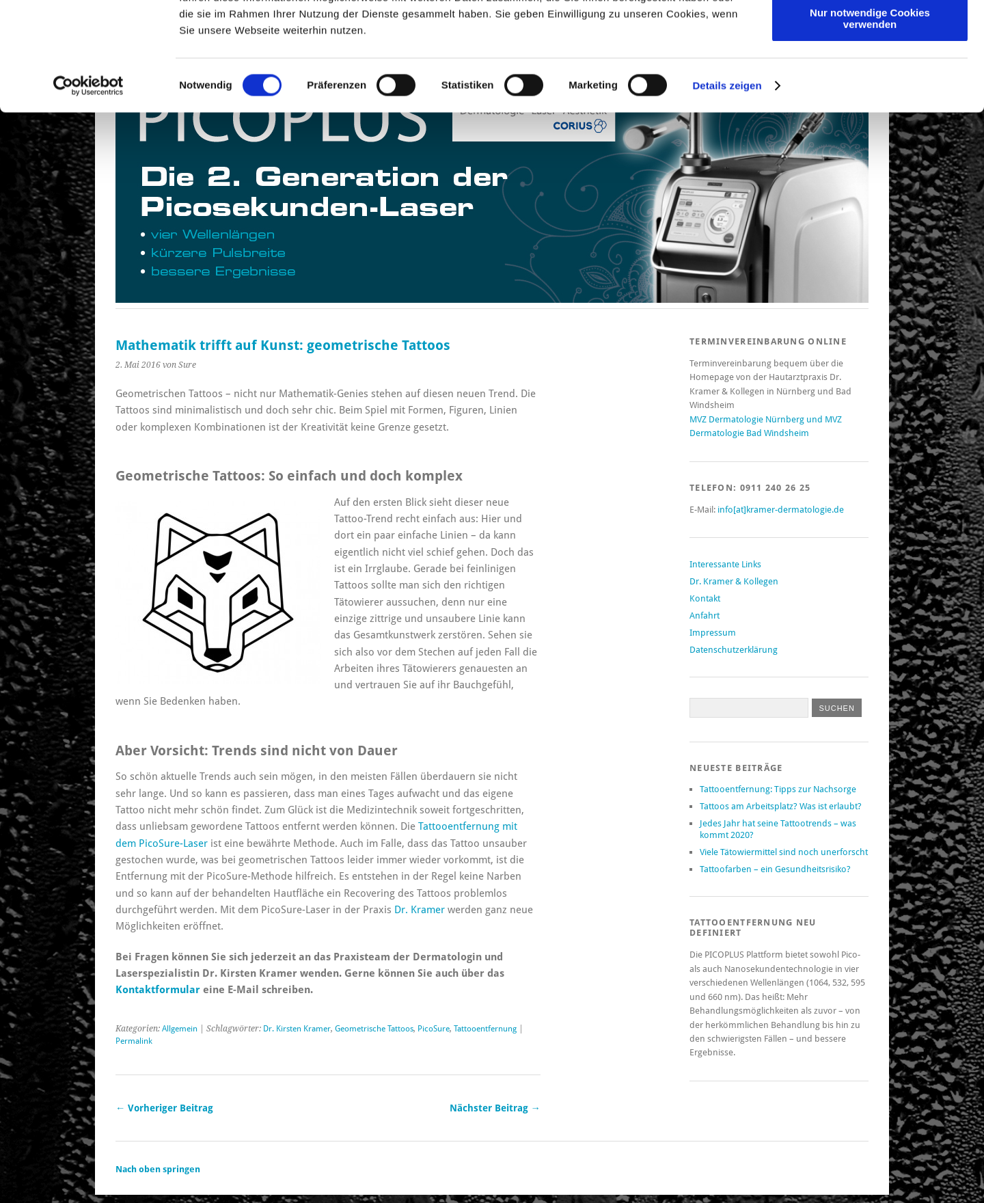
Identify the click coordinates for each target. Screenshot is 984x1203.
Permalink (133, 1041)
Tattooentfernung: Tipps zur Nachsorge (778, 789)
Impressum (712, 632)
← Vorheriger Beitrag (164, 1108)
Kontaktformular (157, 990)
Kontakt (704, 598)
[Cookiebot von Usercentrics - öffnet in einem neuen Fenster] (88, 187)
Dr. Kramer (421, 910)
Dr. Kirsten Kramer (297, 1028)
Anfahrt (704, 615)
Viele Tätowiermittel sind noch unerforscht (784, 852)
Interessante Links (725, 564)
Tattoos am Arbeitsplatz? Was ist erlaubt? (781, 806)
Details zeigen (726, 187)
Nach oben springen (157, 1169)
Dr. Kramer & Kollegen (733, 581)
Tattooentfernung (485, 1028)
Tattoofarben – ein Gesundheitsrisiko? (775, 869)
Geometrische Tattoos (374, 1028)
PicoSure (434, 1028)
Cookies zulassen (870, 34)
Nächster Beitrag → (495, 1108)
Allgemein (179, 1028)
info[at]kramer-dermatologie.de (781, 509)
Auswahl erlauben (870, 74)
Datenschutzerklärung (733, 650)
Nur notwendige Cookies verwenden (870, 119)
